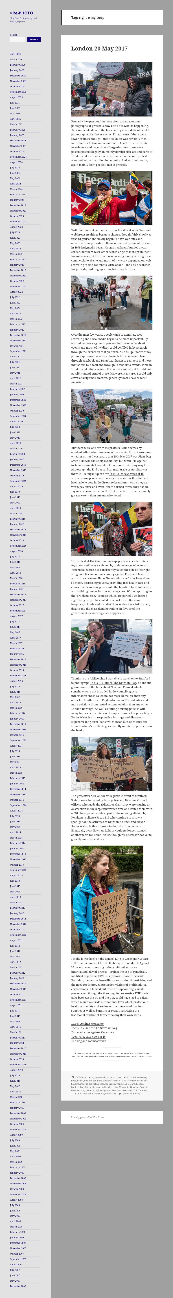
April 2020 (15, 443)
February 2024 (17, 194)
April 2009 (15, 1156)
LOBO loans (129, 1083)
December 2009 (18, 1113)
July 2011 (15, 1010)
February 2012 (17, 972)
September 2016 (18, 675)
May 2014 (15, 826)
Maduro (75, 1087)
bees (73, 1080)
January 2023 (17, 264)
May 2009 (15, 1151)
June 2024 (15, 173)
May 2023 (15, 243)
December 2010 (18, 1048)
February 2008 (17, 1232)
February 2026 (17, 64)
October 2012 (17, 929)
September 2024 (18, 156)
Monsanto (124, 1087)
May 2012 (15, 956)
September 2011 (18, 999)
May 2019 (15, 502)
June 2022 (15, 302)
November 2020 (18, 405)
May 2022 (15, 308)
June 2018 (15, 562)
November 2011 (18, 989)
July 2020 (15, 426)
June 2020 (15, 432)
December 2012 (18, 918)
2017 (129, 1077)
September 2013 (18, 870)
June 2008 (15, 1210)
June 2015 (15, 756)
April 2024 (15, 183)
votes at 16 (110, 1093)
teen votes (127, 1090)
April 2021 (15, 378)
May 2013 (15, 891)
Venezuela (99, 1093)
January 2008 (17, 1237)
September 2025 (18, 91)
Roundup (116, 1090)
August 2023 (16, 226)
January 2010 (17, 1107)
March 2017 (16, 643)
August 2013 (16, 875)
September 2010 (18, 1064)
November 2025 (18, 81)
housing (75, 1083)
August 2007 (16, 1264)
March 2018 (16, 578)
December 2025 (18, 75)
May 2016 (15, 697)
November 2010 (18, 1053)
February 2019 (17, 518)
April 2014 (15, 832)
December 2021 (18, 335)
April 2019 (15, 508)
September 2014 (18, 805)
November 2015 (18, 729)
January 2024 (17, 199)
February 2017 (17, 648)
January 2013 (17, 913)
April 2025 (15, 118)
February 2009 (17, 1167)
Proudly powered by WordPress (87, 1117)
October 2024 (17, 151)
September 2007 (18, 1259)
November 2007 (18, 1248)
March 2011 (16, 1032)
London (140, 1083)
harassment (130, 1080)
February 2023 (17, 259)
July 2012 (15, 945)
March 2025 (16, 124)
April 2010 (15, 1091)
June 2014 (15, 821)
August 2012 (16, 940)
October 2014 (17, 799)
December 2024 (18, 140)
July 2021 (15, 362)
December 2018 (18, 529)
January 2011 (17, 1042)
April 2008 (15, 1221)
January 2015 (17, 783)
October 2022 (17, 281)
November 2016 (18, 664)
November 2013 (18, 859)
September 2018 (18, 545)
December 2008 (18, 1178)
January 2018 (17, 589)
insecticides (86, 1083)
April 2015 (15, 767)
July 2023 (15, 232)
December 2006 (18, 1286)
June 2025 (15, 108)
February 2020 (17, 454)
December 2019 (18, 464)
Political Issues (113, 1077)
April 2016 (15, 702)
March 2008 (16, 1226)
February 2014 (17, 843)
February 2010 (17, 1102)
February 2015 (17, 778)
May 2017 (15, 632)
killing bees (98, 1083)
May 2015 (15, 762)
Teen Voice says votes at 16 (126, 474)
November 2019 (18, 470)
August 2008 (16, 1199)
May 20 (84, 1087)
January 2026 (17, 70)
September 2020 (18, 416)
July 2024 (15, 167)
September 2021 (18, 351)
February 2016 (17, 713)
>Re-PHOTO (21, 13)
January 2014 (17, 848)
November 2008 (18, 1183)
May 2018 (15, 567)
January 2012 (17, 978)
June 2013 (15, 886)
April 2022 (15, 313)
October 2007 (17, 1253)
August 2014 (16, 810)
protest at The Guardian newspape (99, 561)
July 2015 (15, 751)
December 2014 (18, 789)
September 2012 (18, 934)
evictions (107, 1080)
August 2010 (16, 1070)
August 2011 (16, 1005)
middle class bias (109, 1087)
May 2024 (15, 178)
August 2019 (16, 486)
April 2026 (15, 54)
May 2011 (15, 1021)
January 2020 (17, 459)
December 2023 (18, 205)
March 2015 (16, 772)
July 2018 (15, 556)
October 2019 (17, 475)
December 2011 (18, 983)
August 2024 (16, 162)
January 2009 (17, 1172)
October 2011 (17, 994)
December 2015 (18, 724)
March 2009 (16, 1161)
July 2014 (15, 816)
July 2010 (15, 1075)
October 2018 (17, 540)
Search (13, 34)
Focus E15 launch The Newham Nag (113, 683)
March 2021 (16, 383)
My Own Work (98, 1077)
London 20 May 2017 (99, 48)
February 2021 (17, 389)
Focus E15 (118, 1080)
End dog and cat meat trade (109, 469)
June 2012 (15, 951)
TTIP (73, 1093)
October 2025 (17, 86)
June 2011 (15, 1016)
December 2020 (18, 399)
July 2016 (15, 686)
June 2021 (15, 367)
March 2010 (16, 1097)
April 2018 (15, 572)
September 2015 (18, 740)
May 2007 (15, 1280)
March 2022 (16, 318)
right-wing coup (103, 1090)
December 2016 (18, 659)
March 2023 (16, 254)
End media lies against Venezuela (92, 1032)
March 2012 (16, 967)
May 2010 (15, 1086)
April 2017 (15, 637)
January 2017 (17, 653)
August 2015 (16, 745)
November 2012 (18, 924)
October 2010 (17, 1059)
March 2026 (16, 59)
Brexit (80, 1080)
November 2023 (18, 210)
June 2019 (15, 497)
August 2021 (16, 356)
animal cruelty (140, 1077)
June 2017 (15, 626)
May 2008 (15, 1215)
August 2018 (16, 551)
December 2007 (18, 1242)
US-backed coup (84, 1093)
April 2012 (15, 961)
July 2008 (15, 1205)
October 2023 (17, 216)
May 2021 (15, 372)
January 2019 (17, 524)
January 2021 (17, 394)
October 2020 (17, 410)
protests (90, 1090)
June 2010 (15, 1080)
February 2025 (17, 129)
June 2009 (15, 1145)
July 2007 (15, 1269)
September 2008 (18, 1194)
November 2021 (18, 340)
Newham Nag (78, 1090)
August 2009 (16, 1134)
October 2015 (17, 734)
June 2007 (15, 1275)
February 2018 (17, 583)
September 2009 (18, 1129)
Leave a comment (131, 1093)
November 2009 (18, 1118)
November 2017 (18, 599)
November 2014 (18, 794)
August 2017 (16, 616)
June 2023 (15, 237)
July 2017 (15, 621)
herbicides (142, 1080)
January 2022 (17, 329)
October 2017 (17, 605)
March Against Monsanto (87, 1023)
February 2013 (17, 907)
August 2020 (16, 421)
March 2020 (16, 448)
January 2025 (17, 135)
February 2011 (17, 1037)
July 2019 (15, 491)
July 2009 (15, 1140)
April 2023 (15, 248)
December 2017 (18, 594)
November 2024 (18, 146)
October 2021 (17, 345)
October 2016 (17, 670)
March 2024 (16, 189)
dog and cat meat (93, 1080)
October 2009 (17, 1124)
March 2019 (16, 513)
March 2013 (16, 902)
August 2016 (16, 681)
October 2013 (17, 864)
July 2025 (15, 102)
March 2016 (16, 707)
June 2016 (15, 691)
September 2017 (18, 610)
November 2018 (18, 534)
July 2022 (15, 297)
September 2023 (18, 221)
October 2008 (17, 1189)
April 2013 (15, 897)
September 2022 (18, 286)
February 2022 (17, 324)
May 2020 (15, 437)
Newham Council (138, 1087)
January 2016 (17, 718)
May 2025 (15, 113)
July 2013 (15, 880)
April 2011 (15, 1026)
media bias (94, 1087)
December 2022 (18, 270)
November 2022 (18, 275)
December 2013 (18, 853)
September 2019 (18, 481)
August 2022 (16, 291)
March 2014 (16, 837)
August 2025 (16, 97)
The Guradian (140, 1090)
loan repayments (113, 1083)
